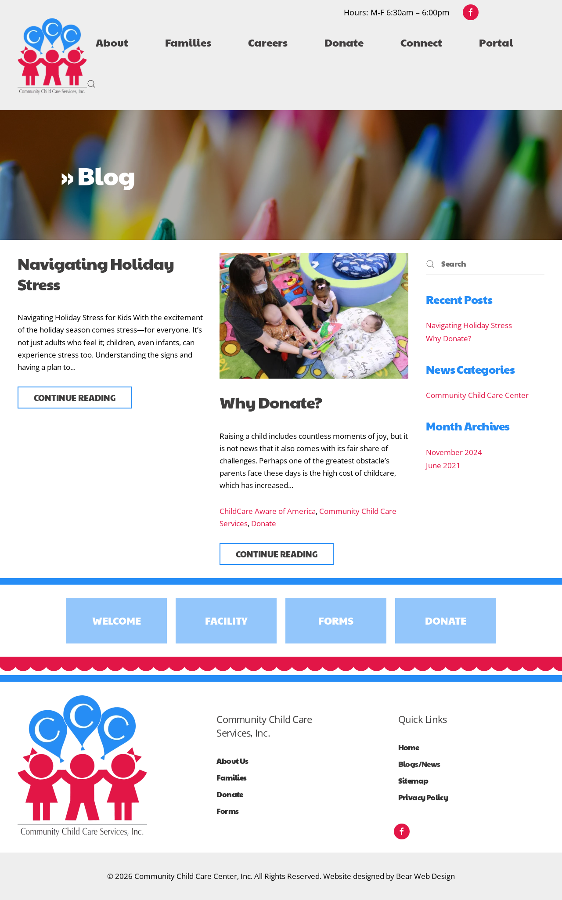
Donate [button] (344, 42)
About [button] (112, 42)
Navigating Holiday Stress (96, 273)
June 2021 (443, 465)
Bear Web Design (425, 876)
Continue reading (74, 397)
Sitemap (413, 781)
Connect (421, 42)
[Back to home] (52, 56)
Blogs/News (419, 764)
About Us (232, 761)
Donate (263, 523)
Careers (268, 42)
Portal (496, 42)
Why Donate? (271, 402)
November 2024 (454, 452)
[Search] (485, 264)
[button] (91, 84)
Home (408, 747)
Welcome (116, 620)
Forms (335, 620)
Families (188, 42)
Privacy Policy (423, 797)
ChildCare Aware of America (268, 511)
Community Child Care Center (477, 395)
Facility (226, 620)
